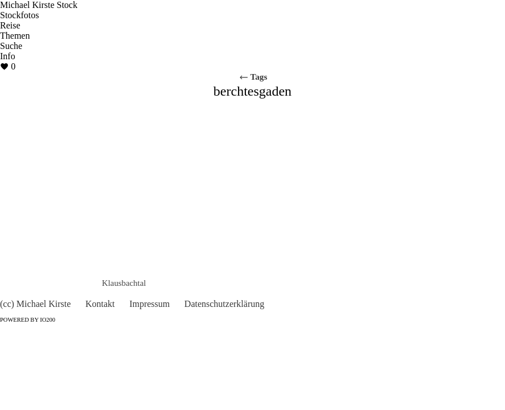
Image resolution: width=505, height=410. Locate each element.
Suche (11, 46)
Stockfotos (19, 15)
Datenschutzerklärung (224, 304)
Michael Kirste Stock (38, 5)
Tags (253, 76)
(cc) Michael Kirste (35, 304)
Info (7, 56)
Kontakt (100, 304)
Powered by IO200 (27, 320)
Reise (10, 25)
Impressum (149, 304)
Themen (15, 35)
